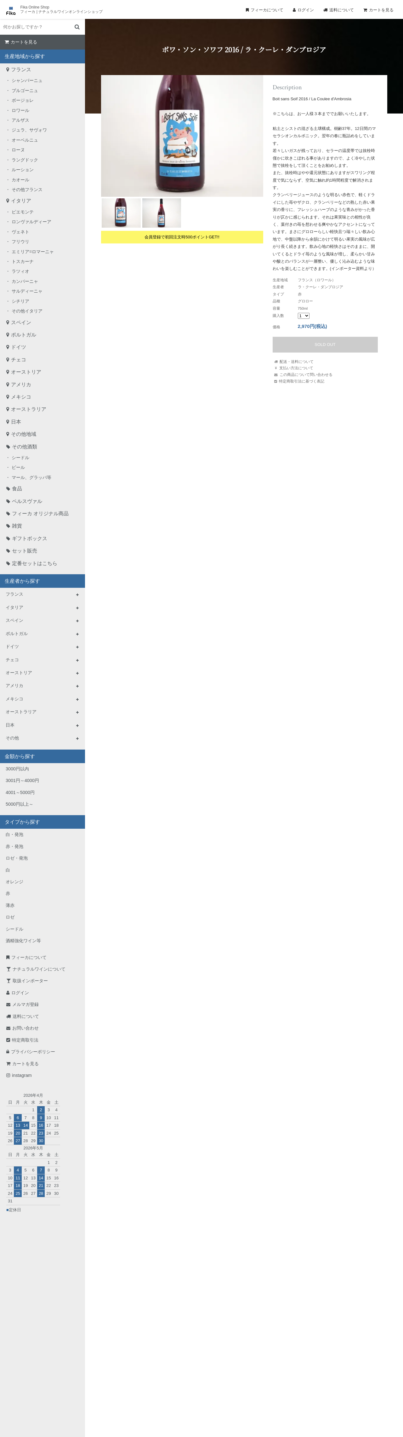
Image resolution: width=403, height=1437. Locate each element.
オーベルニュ (25, 140)
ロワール (20, 110)
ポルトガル (23, 334)
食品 (17, 488)
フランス (21, 69)
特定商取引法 (25, 1040)
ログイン (306, 10)
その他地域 (23, 434)
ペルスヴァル (27, 501)
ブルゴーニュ (25, 90)
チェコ (18, 359)
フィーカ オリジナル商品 (40, 513)
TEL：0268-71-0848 (181, 1369)
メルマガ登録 (25, 1004)
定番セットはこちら (34, 563)
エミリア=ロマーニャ (33, 251)
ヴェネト (20, 231)
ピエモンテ (23, 211)
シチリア (20, 301)
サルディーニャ (27, 291)
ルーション (23, 169)
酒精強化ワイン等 (23, 940)
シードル (20, 457)
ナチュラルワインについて (39, 969)
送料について (341, 10)
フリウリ (20, 241)
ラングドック (25, 159)
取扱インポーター (30, 980)
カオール (20, 179)
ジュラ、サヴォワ (29, 129)
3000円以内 (17, 768)
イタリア (21, 200)
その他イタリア (27, 310)
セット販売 (24, 550)
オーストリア (26, 372)
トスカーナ (23, 261)
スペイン (21, 322)
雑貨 (17, 526)
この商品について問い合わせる (306, 374)
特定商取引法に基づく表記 (301, 381)
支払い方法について (296, 368)
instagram (22, 1075)
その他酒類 (24, 446)
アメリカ (21, 384)
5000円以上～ (19, 804)
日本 (16, 421)
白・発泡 (14, 834)
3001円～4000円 (22, 780)
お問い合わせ (25, 1028)
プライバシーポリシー (33, 1051)
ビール (18, 467)
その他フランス (27, 189)
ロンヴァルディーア (31, 221)
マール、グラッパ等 (31, 477)
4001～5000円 (20, 792)
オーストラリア (28, 409)
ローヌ (18, 149)
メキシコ (21, 397)
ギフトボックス (29, 538)
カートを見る (381, 10)
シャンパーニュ (27, 80)
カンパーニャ (25, 281)
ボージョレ (23, 100)
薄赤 (10, 905)
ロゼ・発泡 (17, 858)
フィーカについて (267, 10)
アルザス (20, 120)
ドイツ (18, 347)
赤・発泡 (14, 846)
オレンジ (14, 881)
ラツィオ (20, 271)
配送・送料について (297, 361)
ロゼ (10, 917)
